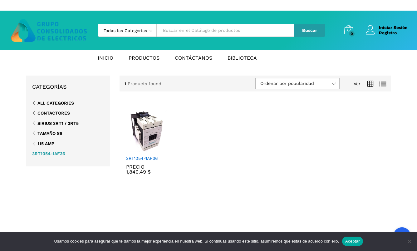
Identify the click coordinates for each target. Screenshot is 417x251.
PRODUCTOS (144, 58)
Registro (388, 32)
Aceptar (352, 241)
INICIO (105, 58)
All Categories (55, 103)
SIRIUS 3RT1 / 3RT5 (58, 123)
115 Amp (45, 143)
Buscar (309, 30)
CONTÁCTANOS (193, 58)
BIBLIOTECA (242, 58)
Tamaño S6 (49, 133)
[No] (409, 241)
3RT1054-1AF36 (142, 158)
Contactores (53, 113)
